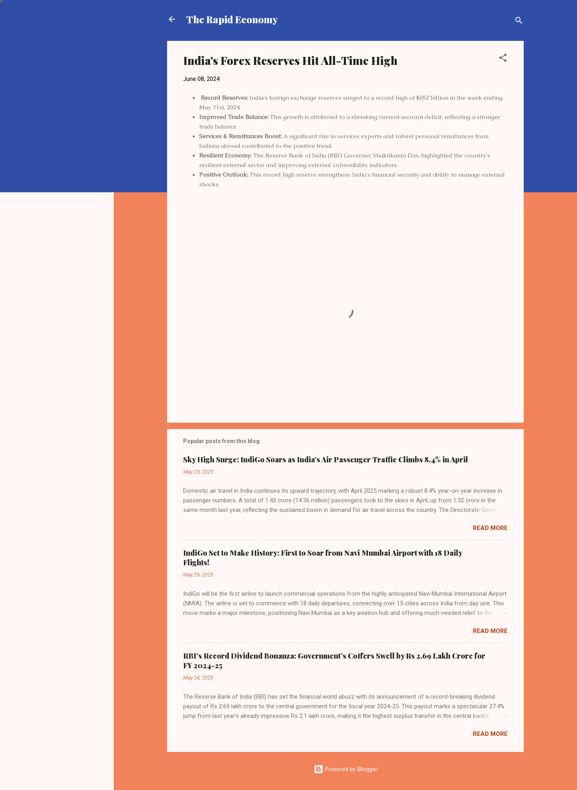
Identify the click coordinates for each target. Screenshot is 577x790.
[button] (503, 59)
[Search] (519, 22)
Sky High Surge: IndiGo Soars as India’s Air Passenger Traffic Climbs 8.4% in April (325, 459)
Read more (490, 528)
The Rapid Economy (232, 19)
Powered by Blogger (345, 769)
